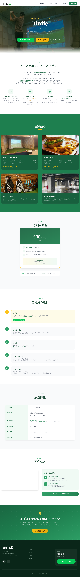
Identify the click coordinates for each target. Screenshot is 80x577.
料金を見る (42, 40)
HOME (42, 4)
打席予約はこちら (26, 40)
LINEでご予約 (66, 561)
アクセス (56, 40)
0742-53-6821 (33, 422)
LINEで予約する (19, 322)
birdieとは (49, 4)
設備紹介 (63, 4)
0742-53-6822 (42, 424)
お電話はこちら (40, 533)
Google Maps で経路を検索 (60, 496)
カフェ (57, 4)
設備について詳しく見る (11, 169)
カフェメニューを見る (51, 169)
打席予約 (73, 4)
